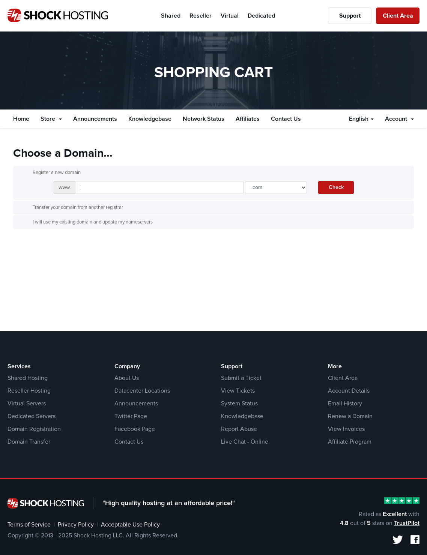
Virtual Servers (27, 403)
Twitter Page (130, 416)
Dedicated (261, 16)
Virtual (230, 16)
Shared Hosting (28, 378)
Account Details (349, 391)
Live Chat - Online (244, 442)
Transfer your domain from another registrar (72, 208)
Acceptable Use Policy (130, 525)
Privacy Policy (76, 525)
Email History (345, 403)
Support (350, 16)
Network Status (203, 119)
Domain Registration (34, 429)
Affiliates (248, 119)
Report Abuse (239, 429)
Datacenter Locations (142, 391)
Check (336, 187)
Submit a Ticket (241, 378)
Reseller (200, 16)
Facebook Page (134, 429)
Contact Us (286, 119)
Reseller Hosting (29, 391)
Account (399, 119)
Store (51, 119)
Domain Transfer (29, 442)
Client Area (398, 16)
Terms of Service (29, 525)
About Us (126, 378)
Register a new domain (51, 173)
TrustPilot (406, 523)
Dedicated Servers (32, 416)
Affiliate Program (349, 442)
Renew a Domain (350, 416)
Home (21, 119)
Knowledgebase (149, 119)
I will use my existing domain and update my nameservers (87, 222)
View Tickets (238, 391)
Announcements (95, 119)
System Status (239, 403)
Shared (170, 16)
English (361, 119)
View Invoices (346, 429)
